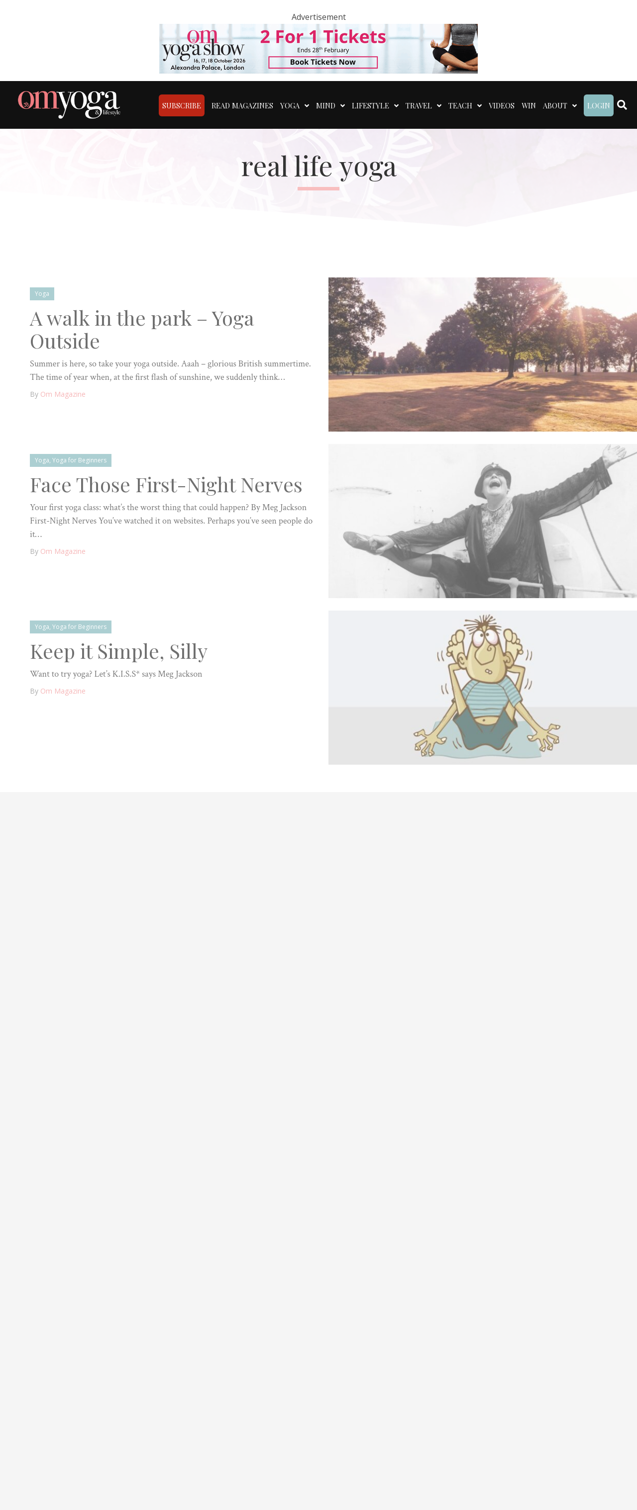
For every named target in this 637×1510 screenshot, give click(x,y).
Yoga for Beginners (79, 460)
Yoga (42, 293)
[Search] (622, 104)
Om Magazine (63, 394)
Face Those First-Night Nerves (166, 484)
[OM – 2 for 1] (318, 47)
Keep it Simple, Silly (119, 650)
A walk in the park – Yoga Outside (142, 329)
